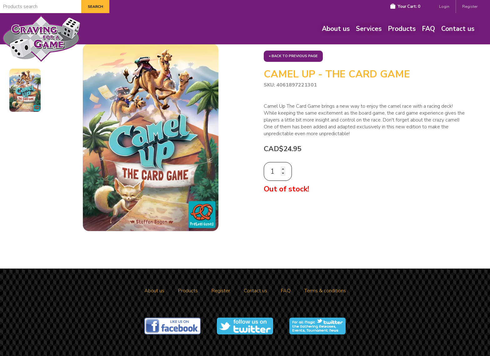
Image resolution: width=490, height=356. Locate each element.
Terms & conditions (325, 290)
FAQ (428, 28)
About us (336, 28)
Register (470, 6)
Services (369, 28)
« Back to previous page (293, 56)
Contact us (457, 28)
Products (402, 28)
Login (444, 6)
